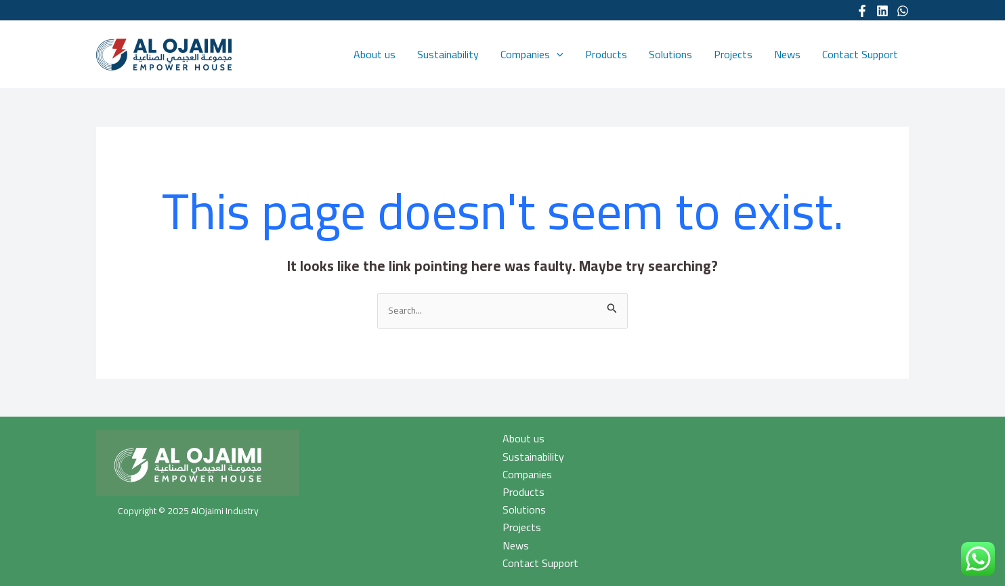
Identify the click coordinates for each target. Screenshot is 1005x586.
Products (606, 54)
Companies (531, 54)
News (787, 54)
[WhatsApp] (903, 11)
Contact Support (860, 54)
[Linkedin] (882, 11)
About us (374, 54)
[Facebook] (862, 11)
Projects (733, 54)
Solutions (670, 54)
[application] (556, 54)
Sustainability (448, 54)
